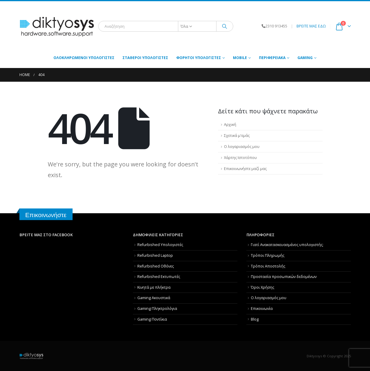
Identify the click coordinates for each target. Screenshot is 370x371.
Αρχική (230, 124)
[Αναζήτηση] (225, 26)
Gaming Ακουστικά (153, 297)
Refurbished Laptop (155, 255)
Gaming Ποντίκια (152, 319)
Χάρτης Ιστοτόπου (240, 157)
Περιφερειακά (272, 57)
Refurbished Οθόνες (155, 266)
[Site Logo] (56, 26)
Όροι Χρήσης (262, 287)
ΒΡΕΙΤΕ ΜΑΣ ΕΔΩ (311, 26)
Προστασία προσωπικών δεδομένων (284, 276)
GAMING (305, 57)
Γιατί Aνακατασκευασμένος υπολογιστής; (287, 244)
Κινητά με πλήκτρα (154, 287)
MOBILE (240, 57)
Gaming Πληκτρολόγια (157, 308)
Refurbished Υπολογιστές (160, 244)
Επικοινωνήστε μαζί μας (245, 168)
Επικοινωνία (262, 308)
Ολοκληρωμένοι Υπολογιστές (83, 57)
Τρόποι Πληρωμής (267, 255)
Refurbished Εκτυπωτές (158, 276)
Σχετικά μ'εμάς (237, 135)
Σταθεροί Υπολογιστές (145, 57)
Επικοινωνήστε (46, 215)
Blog (255, 319)
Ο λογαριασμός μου (242, 146)
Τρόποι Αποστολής (268, 266)
